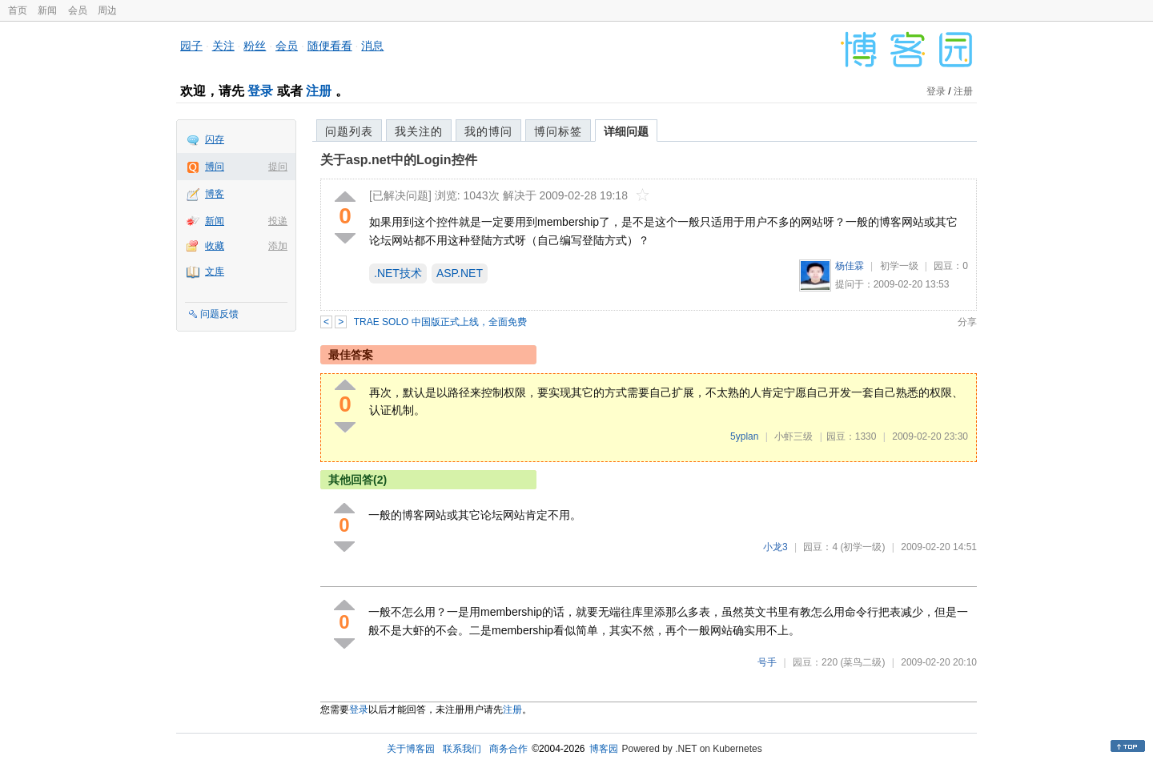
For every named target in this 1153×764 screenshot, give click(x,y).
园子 (191, 45)
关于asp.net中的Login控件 (398, 160)
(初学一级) (862, 547)
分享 (967, 322)
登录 (260, 91)
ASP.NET (459, 273)
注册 (318, 91)
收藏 (214, 245)
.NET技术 (398, 273)
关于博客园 (411, 748)
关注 (223, 45)
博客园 (603, 748)
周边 (107, 10)
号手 (767, 662)
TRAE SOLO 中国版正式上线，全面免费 (440, 322)
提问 (277, 166)
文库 (214, 271)
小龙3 (775, 547)
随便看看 (329, 45)
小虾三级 (793, 436)
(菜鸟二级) (862, 662)
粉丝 (254, 45)
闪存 (214, 139)
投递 (277, 221)
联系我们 (462, 748)
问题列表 (349, 131)
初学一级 (899, 265)
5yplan (744, 436)
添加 (277, 245)
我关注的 (419, 131)
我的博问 (488, 131)
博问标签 (558, 131)
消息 (372, 45)
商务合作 (508, 748)
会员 (77, 10)
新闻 (47, 10)
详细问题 (626, 131)
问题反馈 (219, 314)
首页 (17, 10)
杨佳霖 (849, 265)
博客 (214, 193)
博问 (214, 166)
